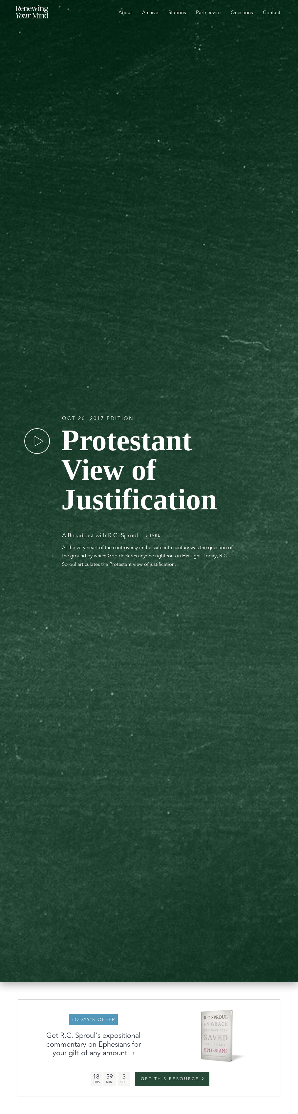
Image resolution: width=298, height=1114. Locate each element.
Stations (177, 12)
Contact (271, 12)
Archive (150, 12)
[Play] (37, 441)
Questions (242, 12)
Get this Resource (170, 1078)
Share (153, 535)
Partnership (208, 12)
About (125, 12)
